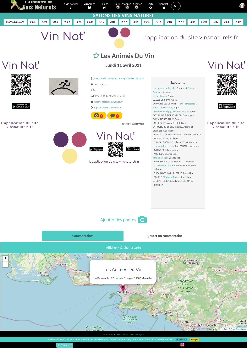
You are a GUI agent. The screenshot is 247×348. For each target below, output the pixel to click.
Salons (104, 6)
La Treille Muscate (162, 165)
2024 (44, 22)
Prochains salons (15, 22)
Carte (150, 6)
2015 (147, 22)
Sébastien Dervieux (162, 107)
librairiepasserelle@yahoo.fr (108, 101)
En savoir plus (181, 340)
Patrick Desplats (187, 103)
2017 (124, 22)
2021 (78, 22)
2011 (192, 22)
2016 (135, 22)
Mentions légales (137, 334)
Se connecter (65, 345)
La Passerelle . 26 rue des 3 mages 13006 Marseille (118, 78)
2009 (215, 22)
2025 (33, 22)
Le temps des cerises (163, 146)
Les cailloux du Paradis (164, 88)
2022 (67, 22)
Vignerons (89, 6)
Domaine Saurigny (162, 111)
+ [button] (5, 258)
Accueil (117, 334)
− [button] (5, 264)
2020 (90, 22)
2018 (112, 22)
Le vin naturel (70, 6)
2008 (226, 22)
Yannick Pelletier (161, 157)
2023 (55, 22)
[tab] (83, 236)
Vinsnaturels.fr (35, 5)
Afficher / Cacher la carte (123, 247)
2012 (181, 22)
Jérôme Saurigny (180, 111)
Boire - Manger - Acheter (128, 6)
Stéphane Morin (171, 177)
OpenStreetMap (238, 329)
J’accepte (194, 340)
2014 (158, 22)
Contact (163, 6)
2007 (238, 22)
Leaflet (224, 329)
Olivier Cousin (160, 95)
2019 (101, 22)
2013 (170, 22)
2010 (204, 22)
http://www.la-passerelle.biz (107, 107)
